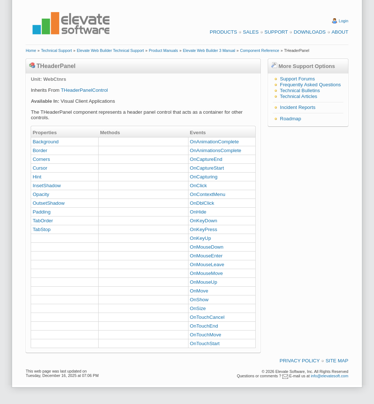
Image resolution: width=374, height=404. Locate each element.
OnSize (198, 308)
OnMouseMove (206, 273)
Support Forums (297, 79)
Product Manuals (163, 50)
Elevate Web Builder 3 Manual (209, 50)
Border (40, 150)
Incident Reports (298, 107)
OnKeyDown (203, 220)
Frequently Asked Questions (310, 84)
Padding (41, 212)
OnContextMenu (207, 194)
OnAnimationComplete (214, 141)
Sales (251, 32)
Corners (41, 159)
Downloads (309, 32)
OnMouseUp (203, 282)
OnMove (199, 291)
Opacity (41, 194)
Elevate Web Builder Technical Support (110, 50)
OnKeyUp (200, 238)
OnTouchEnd (204, 326)
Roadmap (290, 118)
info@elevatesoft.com (329, 376)
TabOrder (43, 220)
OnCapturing (204, 177)
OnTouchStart (205, 343)
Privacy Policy (300, 360)
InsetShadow (47, 185)
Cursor (40, 168)
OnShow (199, 299)
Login (343, 21)
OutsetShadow (48, 203)
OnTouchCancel (207, 317)
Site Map (336, 360)
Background (45, 141)
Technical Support (56, 50)
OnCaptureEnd (206, 159)
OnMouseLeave (207, 264)
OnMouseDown (207, 247)
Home (31, 50)
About (340, 32)
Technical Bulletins (300, 90)
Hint (37, 177)
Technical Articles (298, 96)
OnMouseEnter (206, 255)
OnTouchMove (205, 334)
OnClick (198, 185)
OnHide (198, 212)
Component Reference (259, 50)
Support (276, 32)
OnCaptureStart (207, 168)
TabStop (41, 229)
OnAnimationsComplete (215, 150)
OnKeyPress (203, 229)
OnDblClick (202, 203)
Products (223, 32)
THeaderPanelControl (84, 90)
